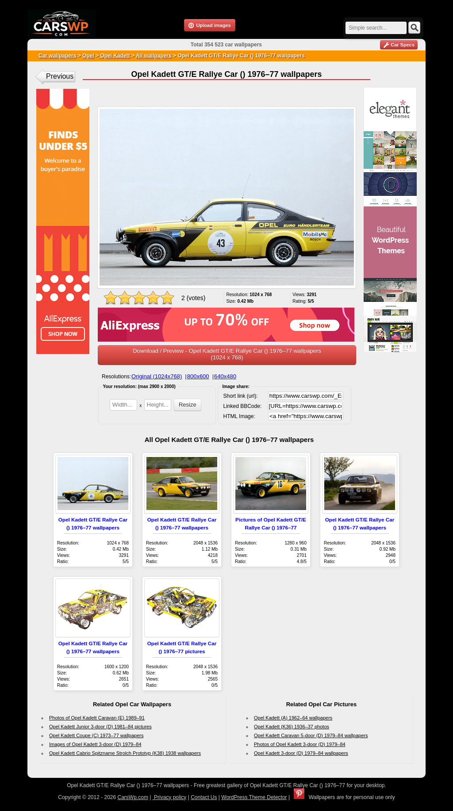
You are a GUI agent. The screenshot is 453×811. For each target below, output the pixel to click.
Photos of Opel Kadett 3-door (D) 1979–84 (300, 744)
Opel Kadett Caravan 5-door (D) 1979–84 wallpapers (311, 735)
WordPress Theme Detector (254, 797)
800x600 (198, 376)
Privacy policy (170, 797)
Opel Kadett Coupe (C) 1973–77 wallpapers (96, 735)
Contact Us (204, 797)
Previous (59, 76)
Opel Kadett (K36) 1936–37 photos (291, 726)
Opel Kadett (114, 56)
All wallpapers (154, 56)
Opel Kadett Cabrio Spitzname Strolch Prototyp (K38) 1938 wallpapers (125, 753)
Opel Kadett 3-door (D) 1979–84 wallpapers (301, 753)
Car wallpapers (57, 56)
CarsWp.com (133, 797)
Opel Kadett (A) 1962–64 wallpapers (293, 717)
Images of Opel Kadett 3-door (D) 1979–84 (95, 744)
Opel (88, 56)
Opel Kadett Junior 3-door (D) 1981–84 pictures (100, 726)
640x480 (225, 376)
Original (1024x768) (156, 376)
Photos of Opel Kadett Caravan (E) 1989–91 (97, 717)
